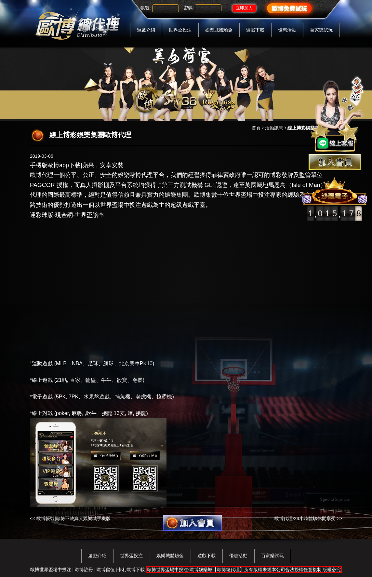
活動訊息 (274, 127)
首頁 (256, 127)
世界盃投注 (180, 30)
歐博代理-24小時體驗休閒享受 (305, 518)
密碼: (188, 7)
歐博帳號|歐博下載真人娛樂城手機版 (73, 518)
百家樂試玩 (321, 30)
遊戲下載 (255, 30)
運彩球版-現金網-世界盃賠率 (67, 215)
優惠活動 (287, 30)
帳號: (145, 7)
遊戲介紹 (146, 30)
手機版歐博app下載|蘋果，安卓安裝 (76, 165)
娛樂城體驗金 (218, 30)
